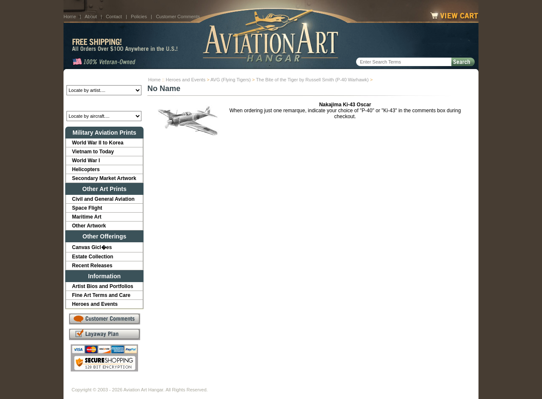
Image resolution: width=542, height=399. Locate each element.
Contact (114, 16)
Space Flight (87, 208)
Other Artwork (89, 226)
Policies (139, 16)
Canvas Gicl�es (92, 247)
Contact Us (135, 383)
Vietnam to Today (93, 152)
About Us (104, 383)
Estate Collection (92, 257)
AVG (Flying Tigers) (230, 79)
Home (70, 16)
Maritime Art (87, 217)
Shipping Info (249, 383)
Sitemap (308, 383)
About (91, 16)
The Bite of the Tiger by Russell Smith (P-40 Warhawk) (312, 79)
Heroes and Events (186, 79)
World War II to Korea (97, 143)
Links (219, 383)
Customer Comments (178, 16)
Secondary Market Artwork (104, 178)
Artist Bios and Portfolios (102, 286)
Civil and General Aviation (103, 199)
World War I (86, 160)
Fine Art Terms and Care (101, 295)
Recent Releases (92, 266)
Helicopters (86, 169)
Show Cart (337, 383)
